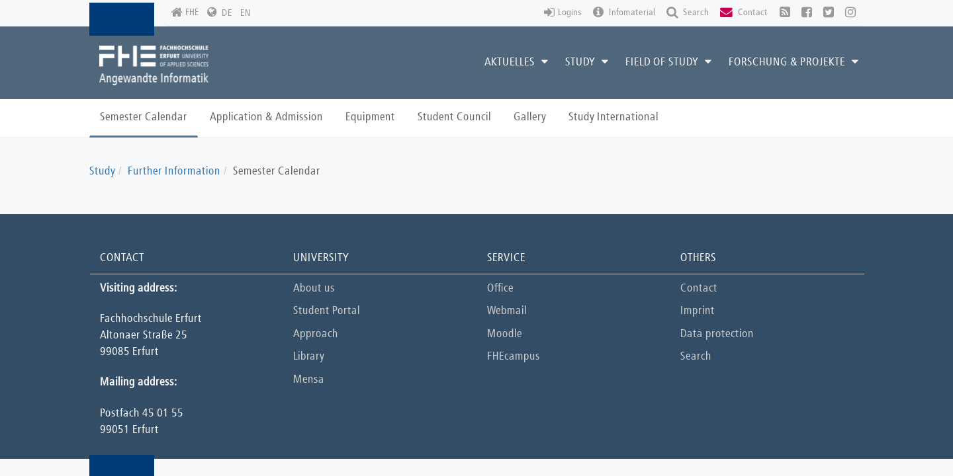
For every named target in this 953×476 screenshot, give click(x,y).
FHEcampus (513, 356)
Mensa (308, 379)
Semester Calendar (143, 117)
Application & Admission (266, 117)
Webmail (507, 311)
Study (102, 171)
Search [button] (687, 13)
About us (314, 288)
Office (500, 288)
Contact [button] (744, 13)
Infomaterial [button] (624, 13)
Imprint (697, 311)
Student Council (454, 117)
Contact (698, 288)
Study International (613, 117)
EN (245, 13)
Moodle (504, 334)
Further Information (174, 171)
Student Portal (326, 311)
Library (308, 356)
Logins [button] (563, 13)
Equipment (370, 117)
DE (227, 13)
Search (695, 356)
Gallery (530, 117)
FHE (185, 13)
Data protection (717, 334)
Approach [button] (315, 334)
